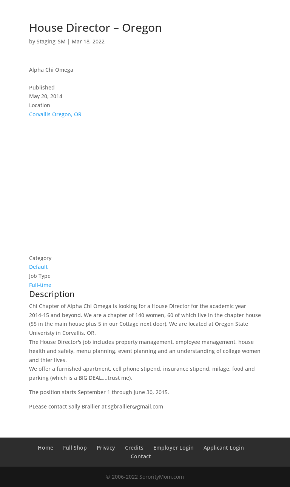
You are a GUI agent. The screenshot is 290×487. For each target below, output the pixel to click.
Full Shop (75, 447)
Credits (134, 447)
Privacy (106, 447)
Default (38, 266)
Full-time (40, 284)
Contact (141, 456)
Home (45, 447)
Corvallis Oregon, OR (55, 114)
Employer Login (173, 447)
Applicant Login (224, 447)
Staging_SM (51, 41)
